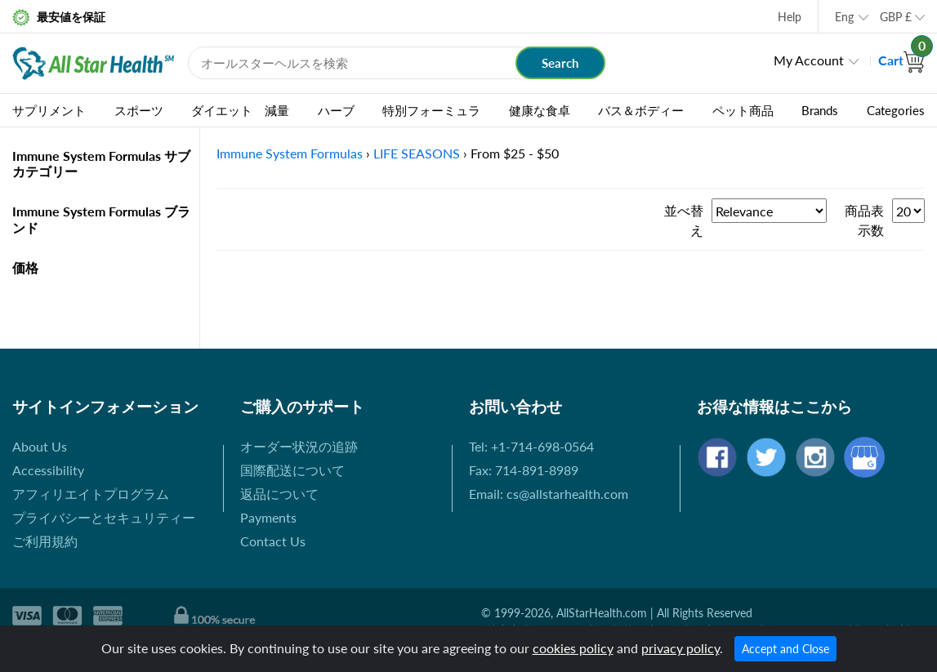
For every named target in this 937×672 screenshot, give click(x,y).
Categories (896, 110)
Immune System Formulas (289, 153)
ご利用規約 (45, 541)
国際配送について (292, 470)
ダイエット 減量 (240, 110)
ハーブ (336, 110)
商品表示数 (864, 220)
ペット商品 (743, 110)
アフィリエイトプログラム (90, 493)
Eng (844, 17)
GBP (896, 17)
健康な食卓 (539, 110)
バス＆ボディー (641, 110)
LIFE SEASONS (416, 153)
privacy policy (680, 648)
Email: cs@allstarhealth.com (548, 493)
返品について (279, 493)
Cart (901, 60)
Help (789, 17)
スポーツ (138, 110)
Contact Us (273, 541)
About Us (39, 446)
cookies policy (573, 648)
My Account (809, 60)
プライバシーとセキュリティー (103, 517)
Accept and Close (785, 649)
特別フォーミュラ (431, 110)
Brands (819, 110)
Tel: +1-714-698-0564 (531, 446)
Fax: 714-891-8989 (523, 470)
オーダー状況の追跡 (299, 446)
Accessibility (48, 470)
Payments (268, 517)
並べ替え (683, 220)
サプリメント (49, 110)
